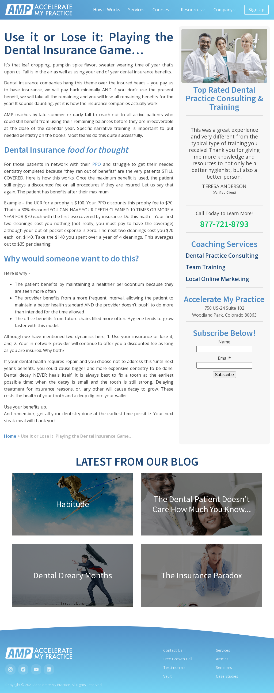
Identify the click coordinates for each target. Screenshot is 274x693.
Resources (193, 10)
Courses (163, 10)
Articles (222, 658)
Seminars (224, 667)
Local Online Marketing (217, 279)
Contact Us (172, 650)
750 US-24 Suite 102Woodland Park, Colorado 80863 (224, 311)
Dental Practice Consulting (222, 255)
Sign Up (256, 10)
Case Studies (227, 676)
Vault (167, 676)
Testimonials (174, 667)
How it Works (106, 10)
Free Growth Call (177, 658)
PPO (96, 164)
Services (136, 10)
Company (225, 10)
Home (10, 436)
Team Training (206, 267)
